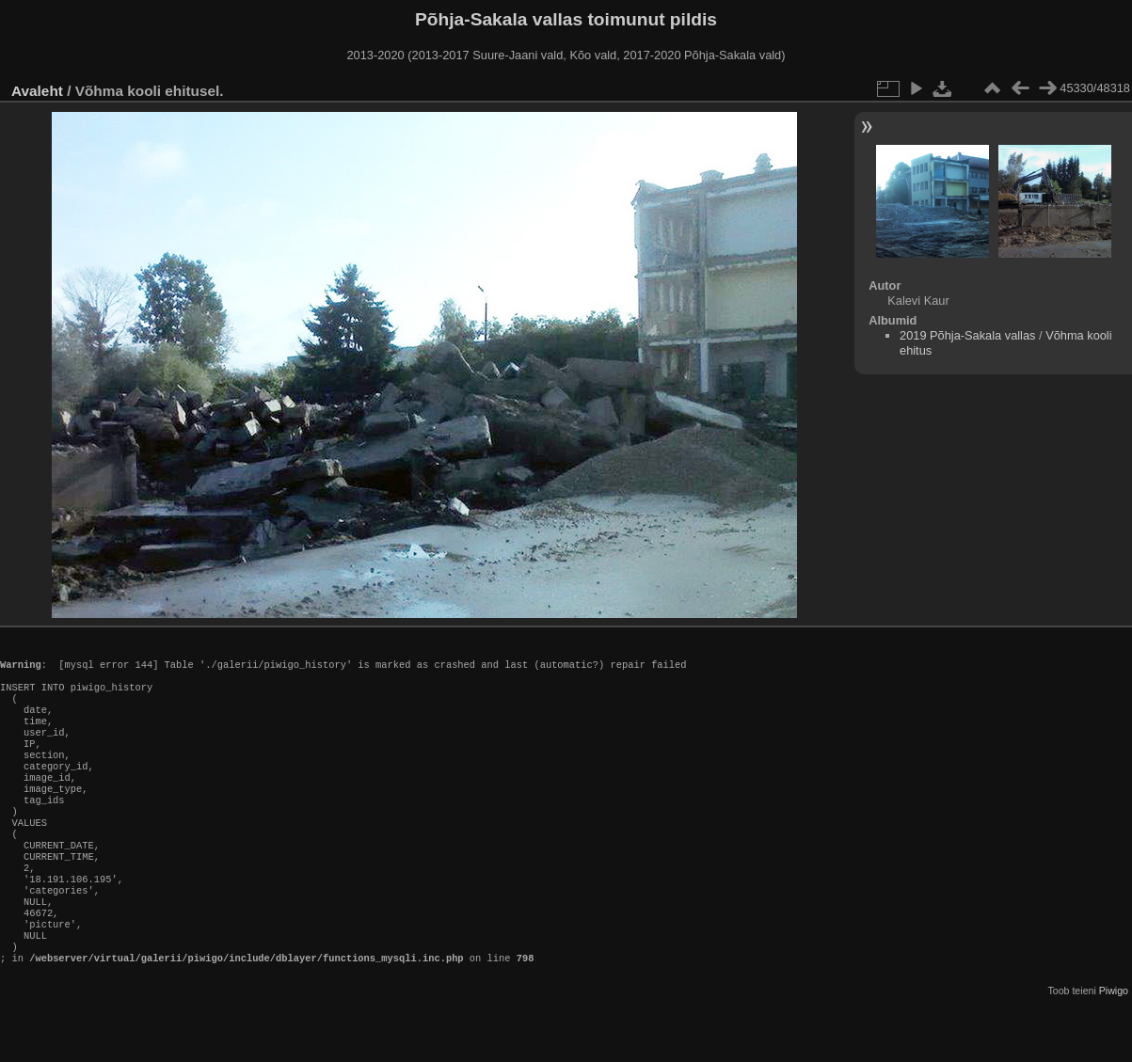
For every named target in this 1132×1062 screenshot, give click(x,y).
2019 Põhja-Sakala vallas (967, 335)
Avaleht (37, 91)
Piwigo (1113, 1047)
